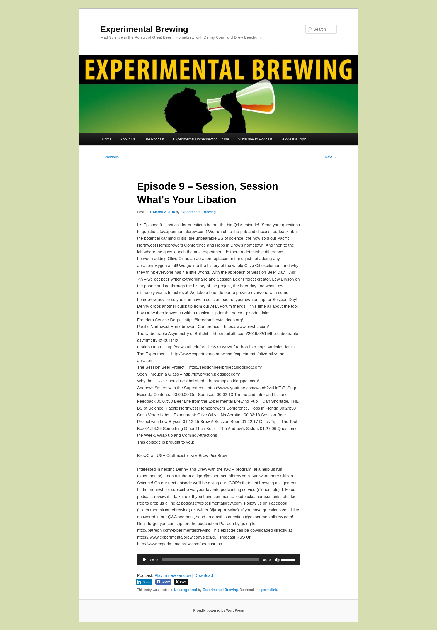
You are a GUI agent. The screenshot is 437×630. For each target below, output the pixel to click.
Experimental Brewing (144, 29)
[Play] (144, 560)
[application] (218, 559)
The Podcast (154, 139)
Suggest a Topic (294, 139)
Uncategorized (185, 590)
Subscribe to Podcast (255, 139)
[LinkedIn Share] (144, 582)
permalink (269, 590)
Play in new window (172, 575)
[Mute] (277, 560)
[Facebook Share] (163, 582)
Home (106, 139)
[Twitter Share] (181, 582)
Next (331, 157)
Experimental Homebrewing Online (201, 139)
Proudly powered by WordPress (218, 610)
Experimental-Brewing (198, 212)
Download (204, 575)
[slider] (210, 559)
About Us (127, 139)
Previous (109, 157)
